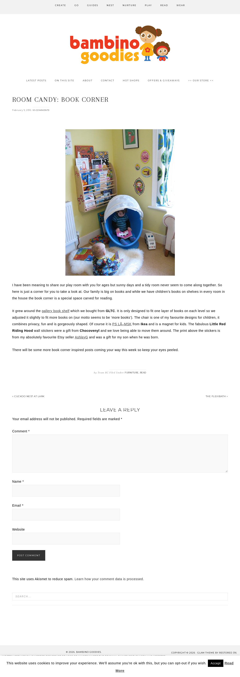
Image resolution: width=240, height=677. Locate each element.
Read (143, 372)
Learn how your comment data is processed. (109, 579)
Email (17, 505)
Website (18, 529)
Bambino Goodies (120, 44)
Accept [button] (216, 663)
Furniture (132, 372)
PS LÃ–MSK (121, 324)
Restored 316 (228, 652)
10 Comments (40, 110)
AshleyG (81, 337)
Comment (21, 431)
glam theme (205, 652)
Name (18, 481)
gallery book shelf (55, 311)
